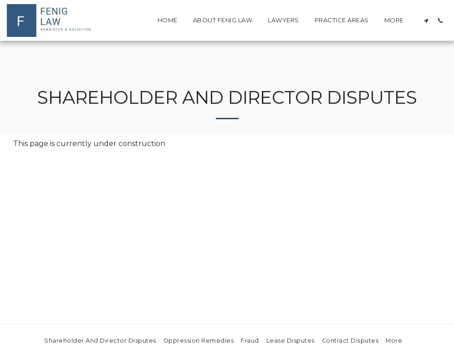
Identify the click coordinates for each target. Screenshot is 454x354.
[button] (426, 20)
